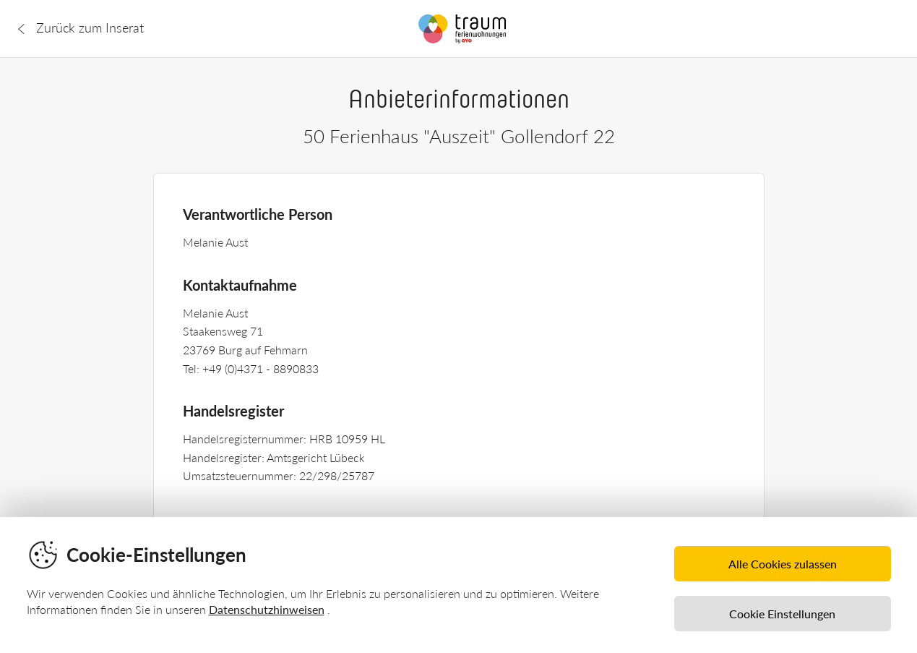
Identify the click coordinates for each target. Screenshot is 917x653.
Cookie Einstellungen (782, 613)
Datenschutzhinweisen (266, 609)
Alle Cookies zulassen (782, 564)
